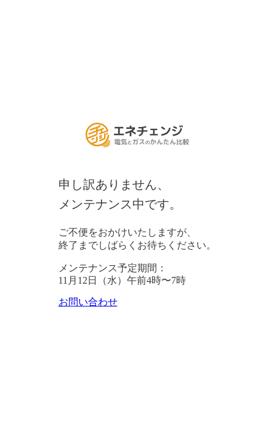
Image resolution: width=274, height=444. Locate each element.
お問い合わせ (88, 302)
